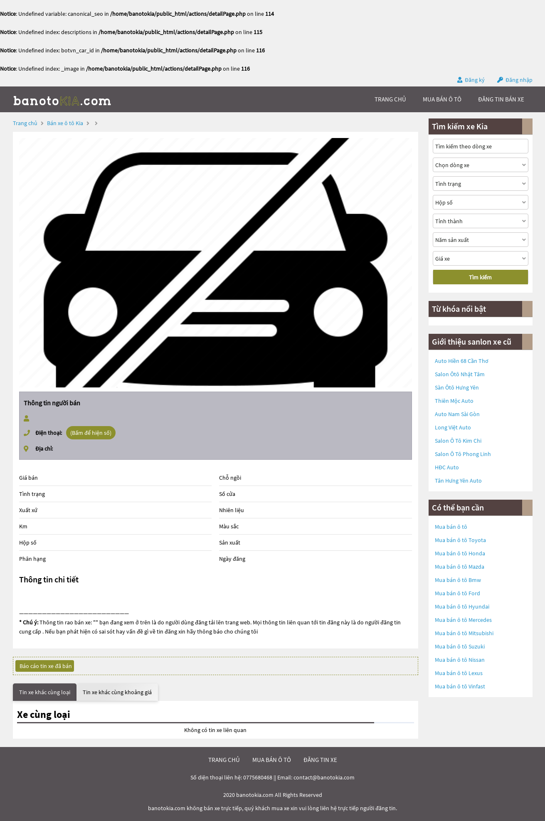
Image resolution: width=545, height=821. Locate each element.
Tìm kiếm (480, 277)
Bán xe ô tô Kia (65, 123)
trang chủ (390, 99)
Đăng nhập (519, 80)
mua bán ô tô (442, 99)
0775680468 (257, 777)
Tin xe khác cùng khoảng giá (117, 692)
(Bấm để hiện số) (90, 432)
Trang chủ (25, 123)
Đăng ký (475, 80)
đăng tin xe (320, 760)
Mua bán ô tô (451, 526)
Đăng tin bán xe (501, 99)
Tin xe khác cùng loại (44, 692)
